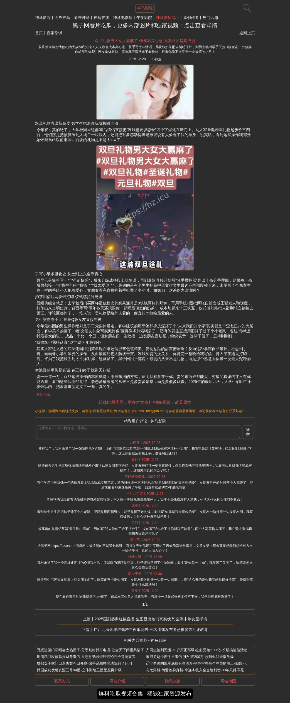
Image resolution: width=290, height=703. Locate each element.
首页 (39, 33)
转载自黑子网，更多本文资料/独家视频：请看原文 (145, 402)
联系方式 (62, 681)
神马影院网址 (167, 17)
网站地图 (228, 681)
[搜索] (246, 7)
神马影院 (43, 17)
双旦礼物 (43, 395)
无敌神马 (62, 17)
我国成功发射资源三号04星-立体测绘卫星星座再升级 (79, 670)
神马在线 (101, 17)
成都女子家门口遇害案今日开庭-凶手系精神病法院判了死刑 (84, 663)
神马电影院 (122, 17)
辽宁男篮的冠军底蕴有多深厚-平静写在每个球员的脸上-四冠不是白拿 (201, 663)
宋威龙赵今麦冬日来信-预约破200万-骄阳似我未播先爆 (190, 657)
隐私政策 (173, 681)
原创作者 (191, 17)
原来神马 (82, 17)
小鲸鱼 (156, 59)
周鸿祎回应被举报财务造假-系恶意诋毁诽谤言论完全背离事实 (86, 657)
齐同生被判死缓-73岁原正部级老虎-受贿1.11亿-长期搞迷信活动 (196, 650)
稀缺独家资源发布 (169, 693)
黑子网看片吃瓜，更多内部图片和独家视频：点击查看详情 (145, 25)
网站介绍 (117, 681)
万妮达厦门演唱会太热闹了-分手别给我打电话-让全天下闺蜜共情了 (90, 650)
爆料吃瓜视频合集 (121, 693)
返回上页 (247, 33)
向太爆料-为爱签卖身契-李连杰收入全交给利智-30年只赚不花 (195, 670)
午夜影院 (144, 17)
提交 (248, 432)
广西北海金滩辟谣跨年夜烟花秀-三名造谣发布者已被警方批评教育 (151, 629)
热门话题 (210, 17)
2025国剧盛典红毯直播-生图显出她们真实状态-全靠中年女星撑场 (151, 619)
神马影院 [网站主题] (145, 8)
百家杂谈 (54, 33)
